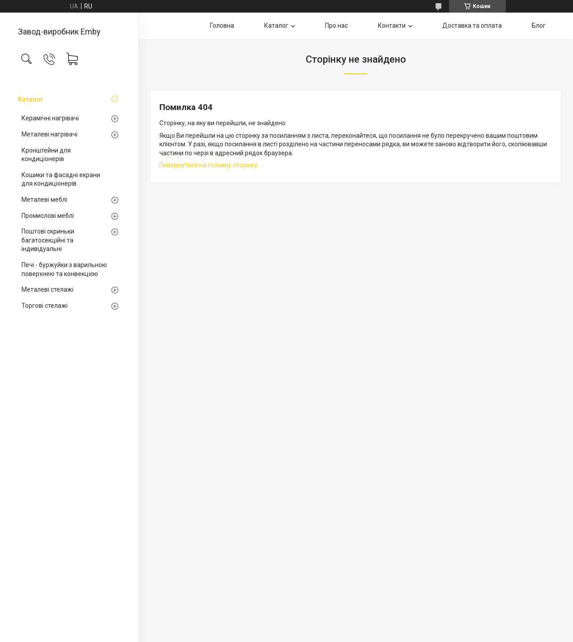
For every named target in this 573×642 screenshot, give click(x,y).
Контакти (392, 25)
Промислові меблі (47, 215)
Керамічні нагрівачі (50, 118)
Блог (539, 25)
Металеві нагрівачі (49, 134)
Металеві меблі (44, 199)
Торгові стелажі (44, 305)
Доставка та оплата (472, 25)
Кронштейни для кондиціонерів (46, 155)
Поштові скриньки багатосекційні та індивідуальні (47, 240)
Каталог (30, 99)
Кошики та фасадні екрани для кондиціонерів (60, 179)
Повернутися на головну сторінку (208, 165)
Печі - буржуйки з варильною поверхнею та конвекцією (64, 269)
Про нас (336, 25)
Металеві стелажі (47, 289)
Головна (222, 25)
